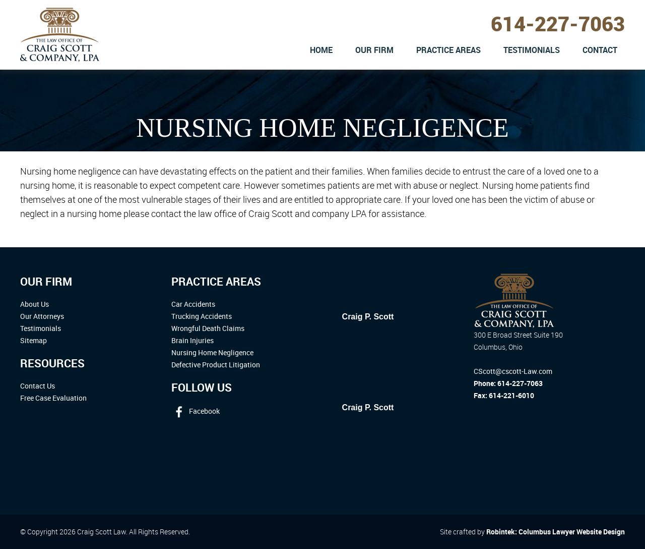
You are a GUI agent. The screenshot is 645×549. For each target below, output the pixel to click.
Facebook (195, 411)
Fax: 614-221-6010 (504, 395)
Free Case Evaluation (53, 398)
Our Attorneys (42, 316)
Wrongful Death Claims (207, 328)
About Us (34, 304)
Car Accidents (193, 304)
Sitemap (33, 340)
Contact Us (37, 386)
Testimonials (40, 328)
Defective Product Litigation (215, 364)
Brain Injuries (192, 340)
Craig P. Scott (368, 316)
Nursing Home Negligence (212, 352)
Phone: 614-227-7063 (508, 383)
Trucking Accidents (201, 316)
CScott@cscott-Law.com (513, 371)
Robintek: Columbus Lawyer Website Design (555, 531)
